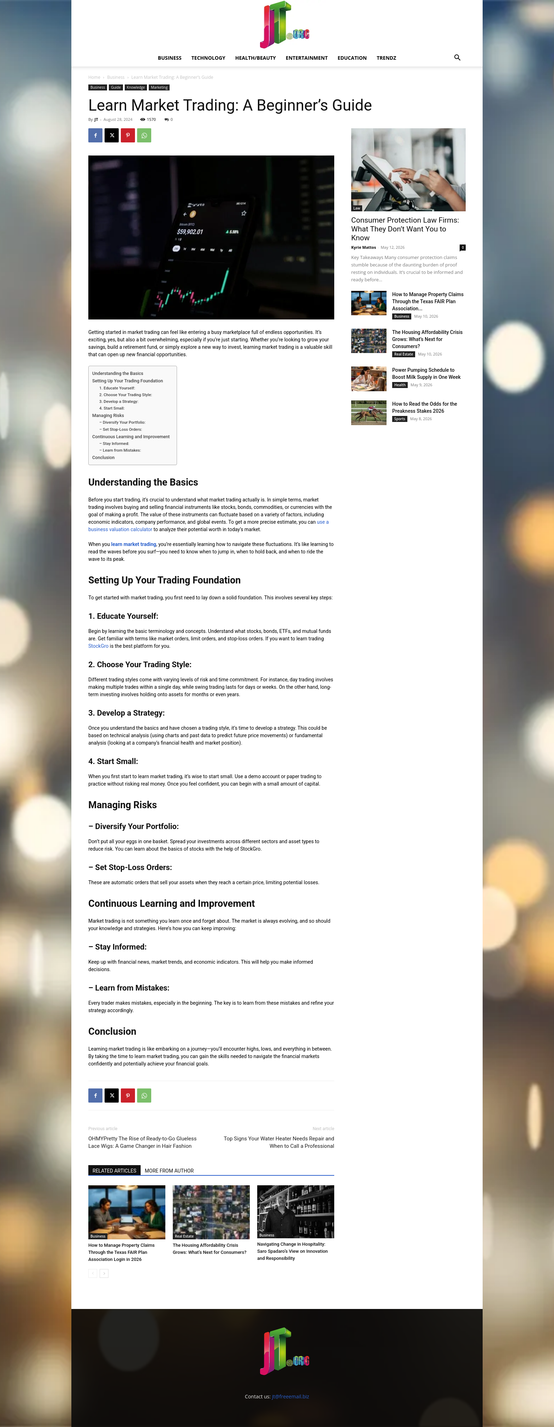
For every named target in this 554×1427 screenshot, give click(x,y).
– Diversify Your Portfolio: (123, 422)
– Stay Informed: (114, 443)
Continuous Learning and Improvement (131, 436)
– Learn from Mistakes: (120, 450)
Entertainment (307, 57)
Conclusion (103, 457)
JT (96, 119)
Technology (208, 57)
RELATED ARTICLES (114, 1171)
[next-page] (104, 1272)
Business (170, 57)
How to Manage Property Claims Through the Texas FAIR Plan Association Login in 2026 (121, 1251)
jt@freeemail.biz (290, 1395)
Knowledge (136, 87)
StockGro (98, 646)
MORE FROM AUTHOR (169, 1171)
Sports (399, 418)
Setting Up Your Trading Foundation (127, 380)
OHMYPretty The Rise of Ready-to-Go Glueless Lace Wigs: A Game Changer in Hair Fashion (142, 1142)
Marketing (159, 87)
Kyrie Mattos (363, 247)
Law (356, 208)
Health (400, 384)
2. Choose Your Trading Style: (126, 394)
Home (94, 77)
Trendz (386, 57)
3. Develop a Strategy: (119, 401)
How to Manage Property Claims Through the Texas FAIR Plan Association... (428, 301)
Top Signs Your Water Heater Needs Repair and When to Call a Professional (279, 1142)
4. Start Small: (112, 408)
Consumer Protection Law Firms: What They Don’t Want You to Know (405, 229)
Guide (116, 87)
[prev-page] (92, 1272)
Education (352, 57)
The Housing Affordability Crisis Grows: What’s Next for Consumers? (427, 339)
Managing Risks (108, 415)
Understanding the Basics (117, 373)
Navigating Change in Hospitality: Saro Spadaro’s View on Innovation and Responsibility (292, 1251)
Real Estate (184, 1235)
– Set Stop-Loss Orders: (121, 429)
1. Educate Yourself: (117, 388)
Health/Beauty (255, 57)
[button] (457, 58)
